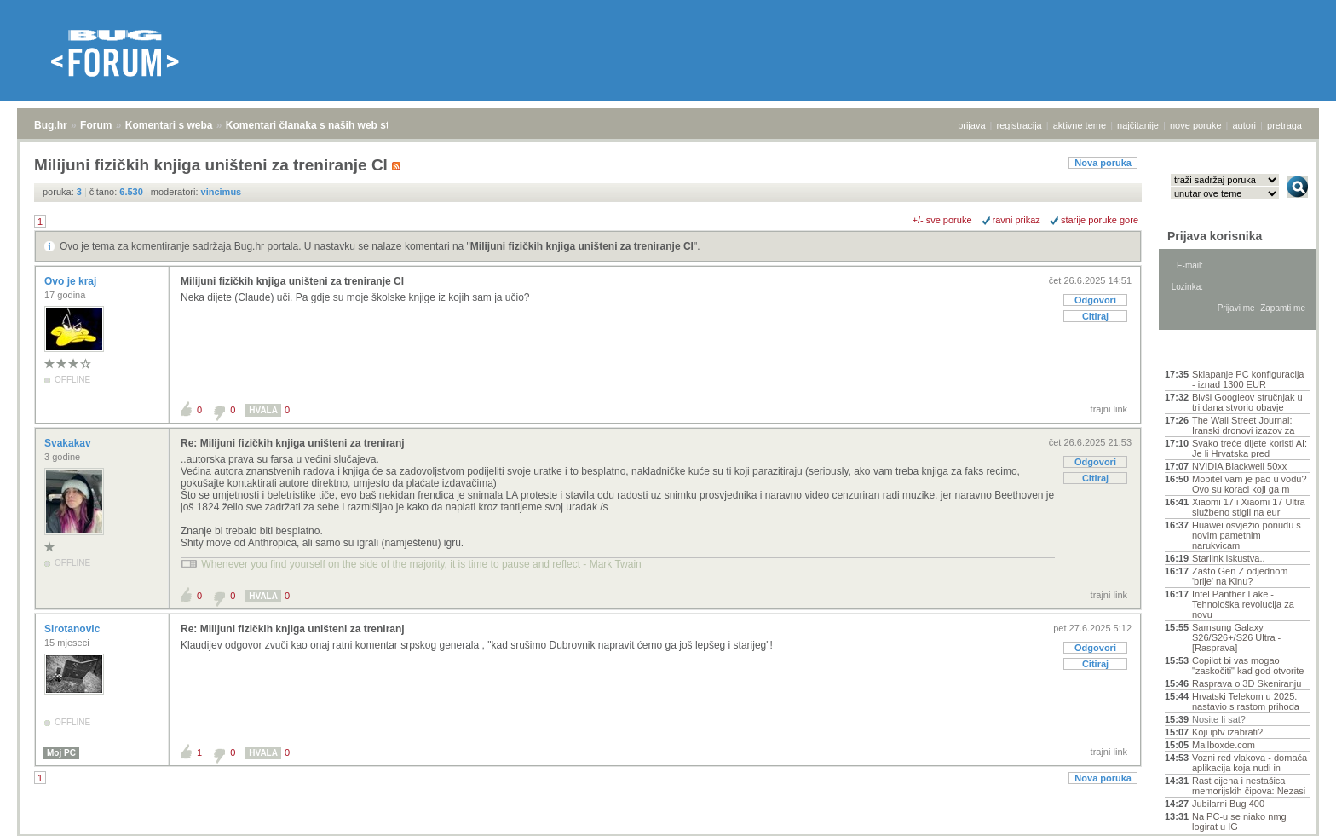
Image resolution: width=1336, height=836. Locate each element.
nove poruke (1196, 125)
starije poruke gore (1099, 220)
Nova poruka (1103, 163)
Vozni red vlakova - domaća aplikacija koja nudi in (1249, 762)
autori (1245, 125)
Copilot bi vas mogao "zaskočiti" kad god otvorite (1248, 665)
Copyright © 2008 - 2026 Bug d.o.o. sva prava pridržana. (668, 831)
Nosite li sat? (1219, 719)
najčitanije (1138, 125)
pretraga (1284, 125)
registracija (1019, 125)
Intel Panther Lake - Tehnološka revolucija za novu (1243, 604)
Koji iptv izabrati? (1227, 732)
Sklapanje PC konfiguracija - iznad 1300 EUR (1248, 379)
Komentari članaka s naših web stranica (322, 125)
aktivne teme (1079, 125)
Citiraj (1095, 316)
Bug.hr (50, 125)
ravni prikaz (1016, 220)
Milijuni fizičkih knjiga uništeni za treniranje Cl (582, 246)
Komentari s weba (169, 125)
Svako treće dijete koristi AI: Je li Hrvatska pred (1249, 448)
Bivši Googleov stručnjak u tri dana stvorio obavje (1247, 402)
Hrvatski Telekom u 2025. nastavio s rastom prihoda (1245, 701)
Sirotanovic (73, 629)
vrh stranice (1289, 811)
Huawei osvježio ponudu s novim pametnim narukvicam (1246, 535)
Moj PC (61, 753)
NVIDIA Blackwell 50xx (1239, 466)
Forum (96, 125)
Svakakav (69, 443)
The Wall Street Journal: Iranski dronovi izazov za (1243, 425)
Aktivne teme (1204, 351)
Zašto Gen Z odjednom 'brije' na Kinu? (1240, 576)
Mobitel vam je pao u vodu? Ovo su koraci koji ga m (1249, 484)
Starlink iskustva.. (1228, 558)
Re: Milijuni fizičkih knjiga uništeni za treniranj (293, 443)
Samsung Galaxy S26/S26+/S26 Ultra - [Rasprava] (1236, 637)
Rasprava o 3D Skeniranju (1246, 683)
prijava (971, 125)
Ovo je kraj (72, 281)
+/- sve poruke (942, 220)
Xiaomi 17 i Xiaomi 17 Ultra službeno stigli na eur (1248, 507)
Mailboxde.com (1223, 745)
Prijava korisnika (1214, 236)
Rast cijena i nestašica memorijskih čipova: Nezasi (1248, 785)
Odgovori (1095, 300)
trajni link (1109, 409)
